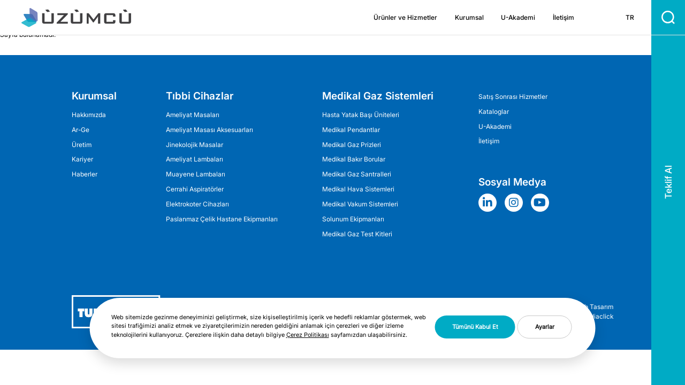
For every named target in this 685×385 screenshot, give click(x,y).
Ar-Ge (80, 130)
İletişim (563, 17)
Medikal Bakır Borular (353, 159)
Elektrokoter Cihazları (197, 204)
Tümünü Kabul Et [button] (475, 326)
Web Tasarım (594, 307)
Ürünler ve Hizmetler (405, 17)
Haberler (84, 174)
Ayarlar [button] (544, 326)
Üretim (82, 145)
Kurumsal (469, 17)
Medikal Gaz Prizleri (351, 145)
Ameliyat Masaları (192, 115)
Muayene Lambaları (195, 174)
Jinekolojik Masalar (194, 145)
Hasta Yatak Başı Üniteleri (360, 115)
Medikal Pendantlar (351, 130)
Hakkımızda (89, 115)
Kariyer (82, 159)
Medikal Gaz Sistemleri (377, 95)
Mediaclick (597, 316)
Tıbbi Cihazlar (199, 95)
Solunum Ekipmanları (353, 219)
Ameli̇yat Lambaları (194, 159)
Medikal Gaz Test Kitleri (357, 234)
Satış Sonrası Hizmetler (512, 97)
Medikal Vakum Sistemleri (360, 204)
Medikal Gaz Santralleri (356, 174)
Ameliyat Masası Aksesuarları (209, 130)
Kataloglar (493, 111)
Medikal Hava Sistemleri (358, 189)
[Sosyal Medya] (490, 203)
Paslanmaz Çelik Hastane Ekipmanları (222, 219)
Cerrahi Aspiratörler (195, 189)
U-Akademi (518, 17)
